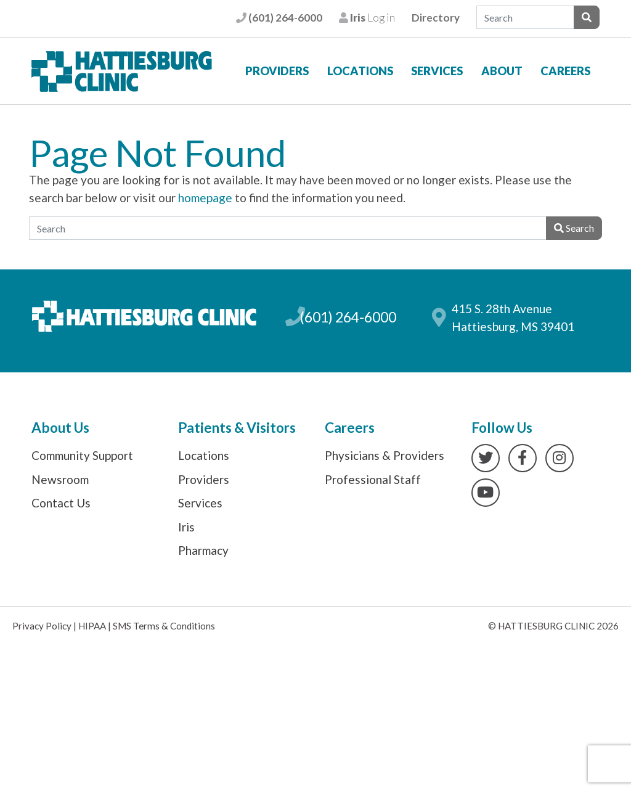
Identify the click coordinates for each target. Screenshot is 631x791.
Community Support (82, 455)
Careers (565, 71)
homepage (205, 198)
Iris (186, 527)
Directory (436, 17)
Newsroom (60, 479)
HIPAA (92, 625)
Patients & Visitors (237, 427)
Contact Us (61, 503)
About (502, 71)
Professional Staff (373, 479)
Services (437, 71)
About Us (60, 427)
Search (574, 228)
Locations (360, 71)
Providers (277, 71)
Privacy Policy (41, 625)
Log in (367, 17)
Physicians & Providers (384, 455)
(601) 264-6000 (279, 17)
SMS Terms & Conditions (164, 625)
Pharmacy (203, 550)
